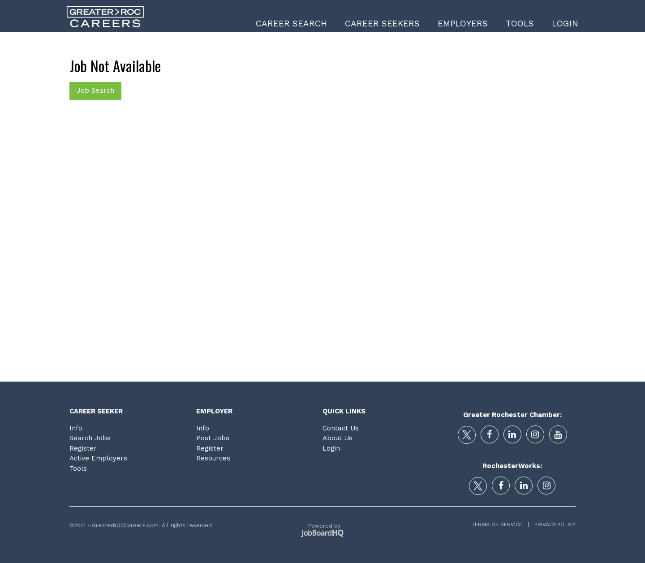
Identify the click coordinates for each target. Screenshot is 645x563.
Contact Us (340, 428)
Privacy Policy (552, 524)
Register (83, 448)
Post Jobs (212, 438)
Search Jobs (90, 438)
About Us (337, 438)
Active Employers (98, 458)
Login (565, 23)
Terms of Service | (500, 524)
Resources (213, 458)
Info (75, 428)
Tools (520, 23)
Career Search (291, 23)
